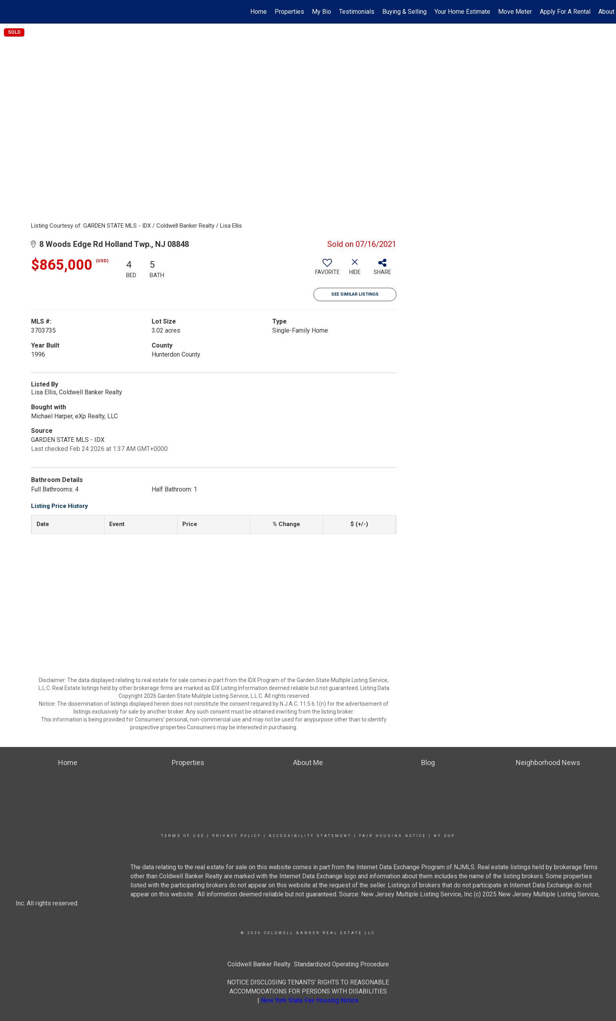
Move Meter (515, 11)
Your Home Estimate (462, 11)
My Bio (321, 11)
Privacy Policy (236, 836)
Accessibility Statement (310, 836)
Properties (289, 11)
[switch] (327, 269)
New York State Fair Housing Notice (310, 1000)
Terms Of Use (183, 836)
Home (258, 11)
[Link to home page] (10, 12)
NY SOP (444, 836)
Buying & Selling (404, 11)
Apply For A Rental (565, 11)
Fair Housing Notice (392, 836)
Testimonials (356, 11)
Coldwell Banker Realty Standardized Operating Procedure (308, 964)
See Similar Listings (355, 294)
